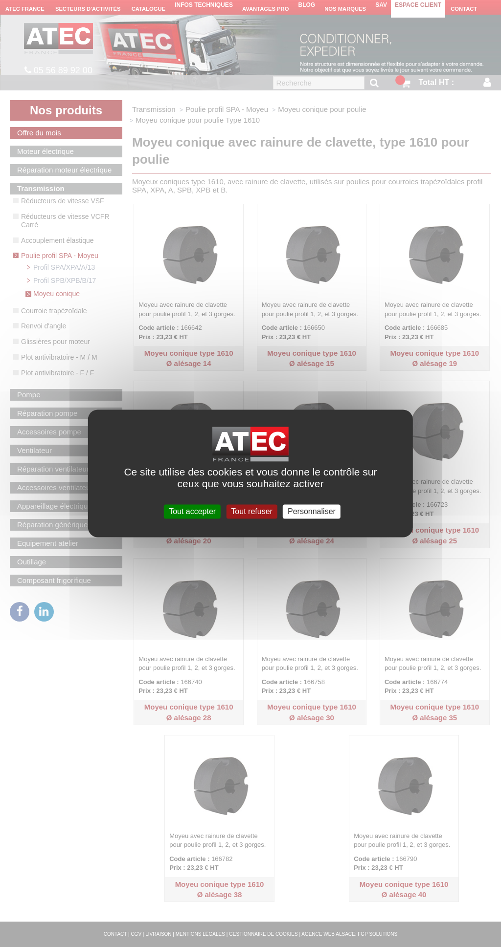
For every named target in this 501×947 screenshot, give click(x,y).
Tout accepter (192, 511)
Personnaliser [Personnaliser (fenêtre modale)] (312, 511)
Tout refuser (251, 511)
